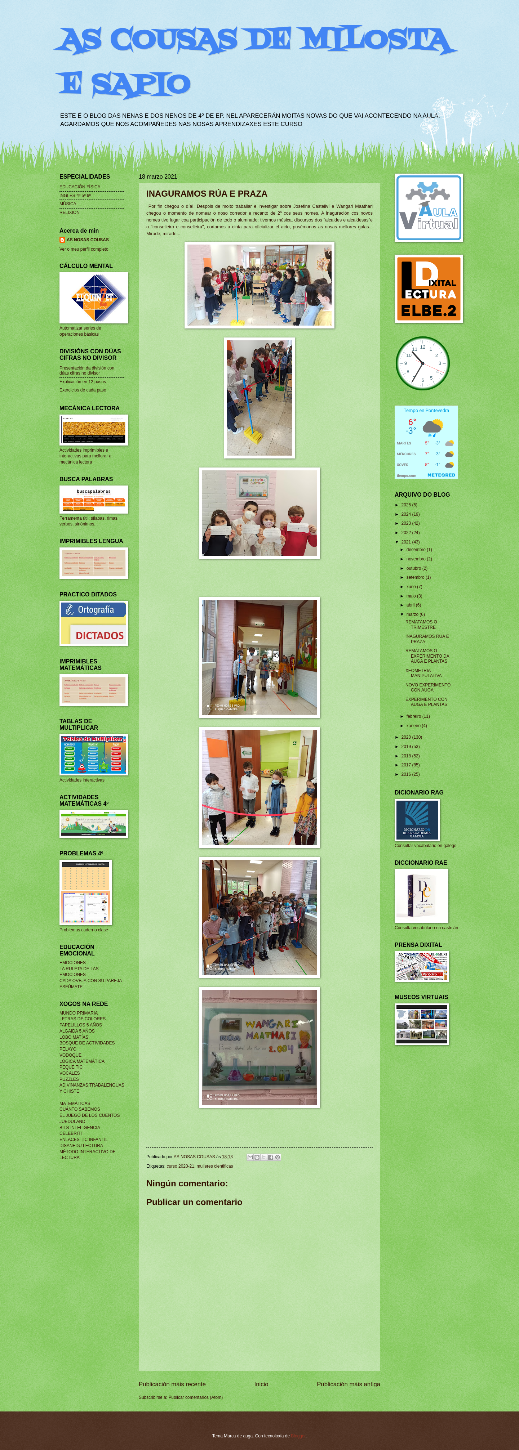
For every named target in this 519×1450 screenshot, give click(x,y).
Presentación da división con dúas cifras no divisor (86, 371)
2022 (406, 532)
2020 (406, 737)
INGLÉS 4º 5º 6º (75, 195)
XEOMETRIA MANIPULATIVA (423, 673)
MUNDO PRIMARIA (78, 1013)
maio (412, 596)
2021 (406, 542)
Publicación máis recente (172, 1384)
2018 (406, 755)
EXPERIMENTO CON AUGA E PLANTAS (426, 702)
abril (411, 605)
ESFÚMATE (71, 986)
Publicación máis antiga (348, 1384)
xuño (412, 586)
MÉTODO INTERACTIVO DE (87, 1151)
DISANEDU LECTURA (81, 1145)
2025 (406, 504)
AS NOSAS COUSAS (88, 239)
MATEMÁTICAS (74, 1103)
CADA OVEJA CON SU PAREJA (90, 980)
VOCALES (69, 1073)
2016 (406, 774)
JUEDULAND (72, 1121)
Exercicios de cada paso (82, 390)
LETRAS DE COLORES (82, 1018)
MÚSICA (67, 203)
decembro (417, 549)
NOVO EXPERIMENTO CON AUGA (428, 688)
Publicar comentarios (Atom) (195, 1397)
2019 (406, 746)
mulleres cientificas (215, 1166)
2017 (406, 764)
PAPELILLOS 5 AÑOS (80, 1025)
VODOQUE (70, 1055)
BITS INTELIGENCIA (79, 1127)
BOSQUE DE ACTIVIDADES (87, 1043)
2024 (406, 514)
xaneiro (414, 725)
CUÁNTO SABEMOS (79, 1109)
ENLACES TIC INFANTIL (83, 1139)
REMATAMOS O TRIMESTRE (421, 624)
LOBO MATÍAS (73, 1037)
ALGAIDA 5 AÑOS (77, 1031)
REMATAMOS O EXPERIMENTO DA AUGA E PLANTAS (427, 656)
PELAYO (67, 1049)
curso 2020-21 (180, 1166)
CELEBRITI (70, 1133)
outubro (414, 568)
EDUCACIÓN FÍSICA (80, 186)
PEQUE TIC (71, 1067)
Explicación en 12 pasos (82, 381)
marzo (413, 614)
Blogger (298, 1435)
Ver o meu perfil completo (83, 249)
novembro (417, 558)
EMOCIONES (72, 962)
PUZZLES (69, 1079)
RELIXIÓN (69, 212)
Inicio (261, 1384)
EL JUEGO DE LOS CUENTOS (89, 1115)
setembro (416, 577)
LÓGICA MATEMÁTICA (82, 1061)
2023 (406, 523)
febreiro (414, 716)
